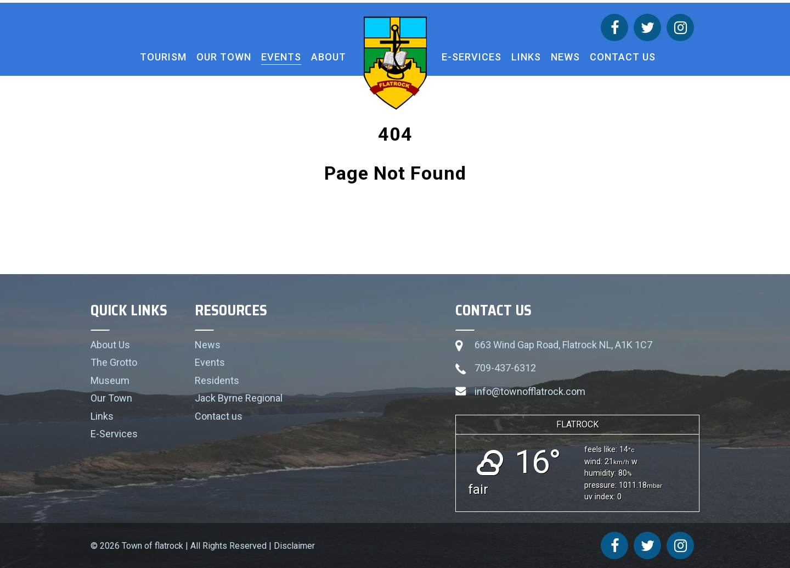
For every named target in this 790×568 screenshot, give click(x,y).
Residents (217, 380)
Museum (110, 380)
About (328, 57)
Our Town (223, 57)
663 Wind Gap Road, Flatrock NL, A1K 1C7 (563, 344)
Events (281, 57)
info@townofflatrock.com (530, 391)
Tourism (163, 57)
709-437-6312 (505, 368)
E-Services (471, 57)
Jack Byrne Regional (239, 398)
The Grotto (114, 362)
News (565, 57)
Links (526, 57)
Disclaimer (294, 546)
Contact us (623, 57)
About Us (110, 344)
